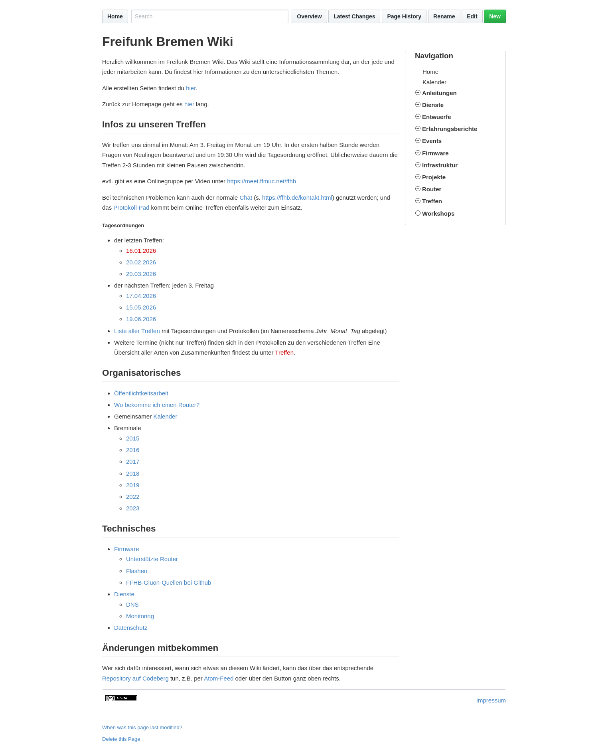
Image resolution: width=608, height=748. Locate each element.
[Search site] (209, 16)
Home (115, 16)
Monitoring (140, 616)
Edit (472, 16)
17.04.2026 (141, 295)
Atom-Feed (218, 678)
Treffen (284, 352)
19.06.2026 (141, 318)
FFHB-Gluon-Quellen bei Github (168, 582)
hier (190, 88)
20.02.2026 (141, 262)
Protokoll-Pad (131, 207)
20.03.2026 (141, 273)
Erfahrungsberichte (449, 128)
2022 (132, 496)
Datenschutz (130, 627)
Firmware (126, 549)
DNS (132, 604)
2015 (132, 438)
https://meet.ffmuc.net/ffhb (261, 181)
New (495, 16)
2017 (132, 461)
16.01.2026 (141, 250)
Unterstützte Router (152, 559)
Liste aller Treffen (137, 330)
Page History (404, 16)
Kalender (434, 82)
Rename (444, 16)
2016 (132, 449)
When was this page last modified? (142, 727)
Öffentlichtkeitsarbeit (141, 393)
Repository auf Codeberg (135, 678)
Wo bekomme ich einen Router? (156, 404)
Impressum (491, 700)
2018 (132, 473)
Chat (245, 197)
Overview (309, 16)
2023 (132, 508)
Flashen (136, 570)
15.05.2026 (141, 307)
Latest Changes (354, 16)
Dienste (124, 594)
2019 (132, 485)
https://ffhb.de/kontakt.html (297, 197)
